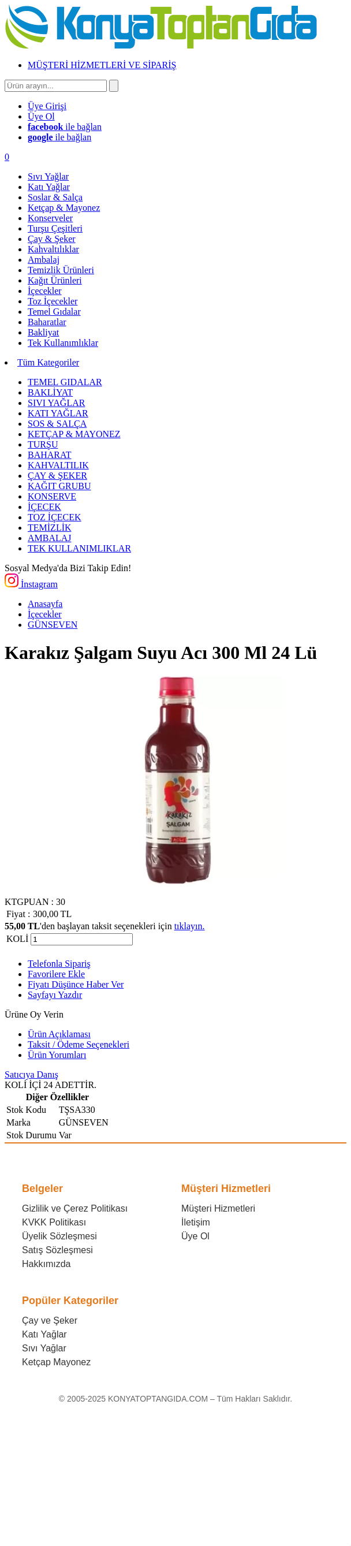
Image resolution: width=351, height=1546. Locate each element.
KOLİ (17, 939)
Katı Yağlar (44, 1334)
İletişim (195, 1222)
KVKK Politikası (54, 1222)
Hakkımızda (46, 1264)
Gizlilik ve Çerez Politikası (75, 1208)
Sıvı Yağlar (44, 1348)
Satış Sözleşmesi (57, 1250)
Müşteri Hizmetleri (218, 1208)
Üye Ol (195, 1236)
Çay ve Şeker (49, 1320)
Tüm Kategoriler (48, 362)
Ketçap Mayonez (56, 1362)
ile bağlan (65, 127)
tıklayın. (189, 926)
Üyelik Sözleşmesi (59, 1236)
